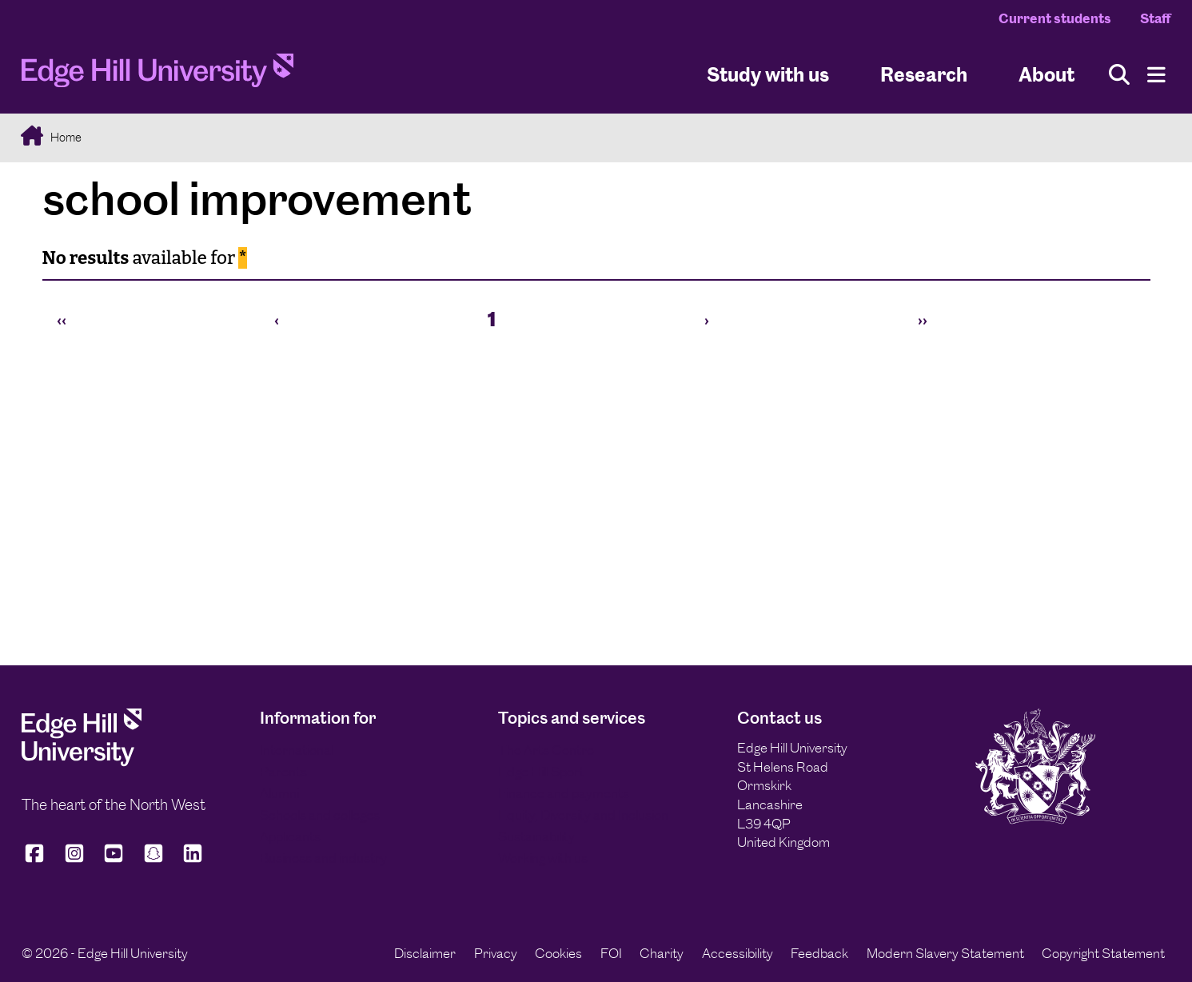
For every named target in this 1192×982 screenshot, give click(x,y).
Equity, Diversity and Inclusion (583, 815)
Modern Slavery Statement (945, 953)
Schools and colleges (320, 815)
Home (65, 137)
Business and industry (323, 858)
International (296, 750)
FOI (611, 953)
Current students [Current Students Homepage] (1055, 18)
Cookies (558, 953)
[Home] (157, 75)
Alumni (279, 793)
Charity (662, 953)
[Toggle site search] (1119, 75)
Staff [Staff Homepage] (1155, 18)
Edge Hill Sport (541, 772)
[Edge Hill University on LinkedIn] (192, 860)
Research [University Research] (923, 74)
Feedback (819, 953)
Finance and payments (563, 793)
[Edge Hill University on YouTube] (113, 860)
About (1046, 74)
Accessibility (737, 953)
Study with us (768, 74)
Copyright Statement (1103, 953)
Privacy (495, 953)
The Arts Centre (546, 750)
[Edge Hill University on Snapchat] (153, 860)
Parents (283, 772)
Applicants (290, 836)
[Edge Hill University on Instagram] (74, 860)
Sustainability (536, 836)
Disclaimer (425, 953)
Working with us (543, 858)
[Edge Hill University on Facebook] (37, 860)
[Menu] (1156, 75)
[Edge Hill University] (82, 762)
